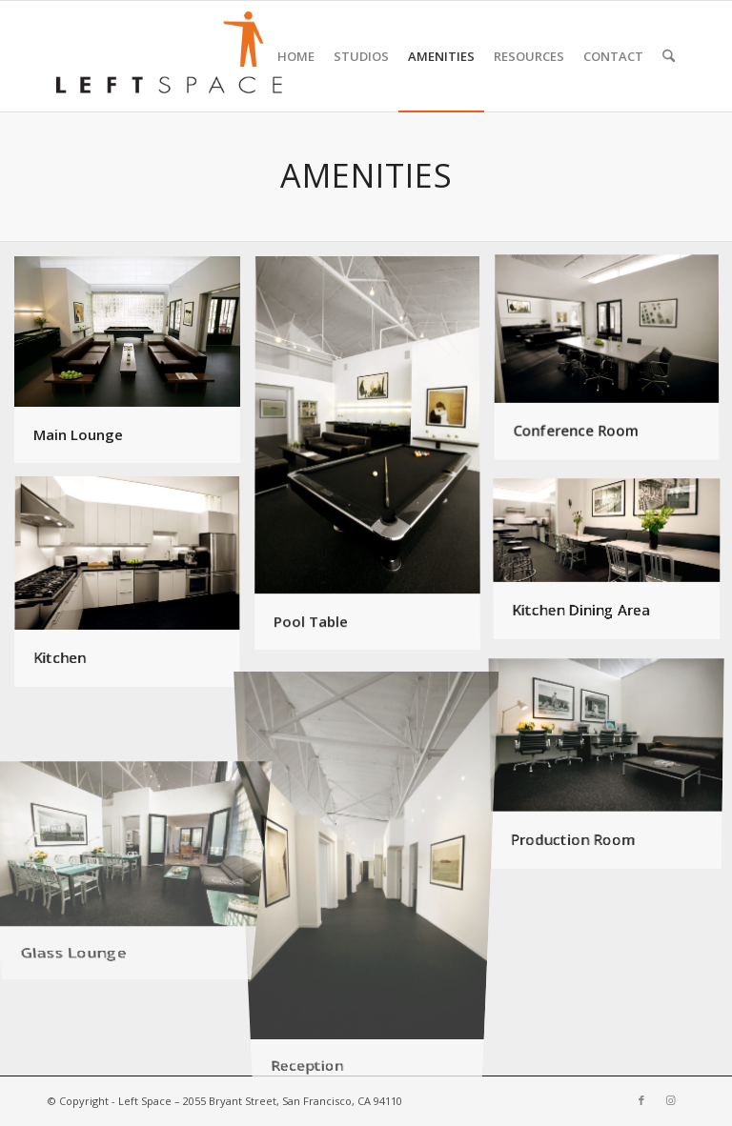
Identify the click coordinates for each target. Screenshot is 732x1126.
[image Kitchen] (134, 590)
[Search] (668, 56)
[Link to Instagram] (670, 1100)
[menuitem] (296, 56)
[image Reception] (374, 871)
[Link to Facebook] (641, 1100)
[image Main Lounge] (134, 366)
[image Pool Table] (374, 461)
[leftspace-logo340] (168, 56)
